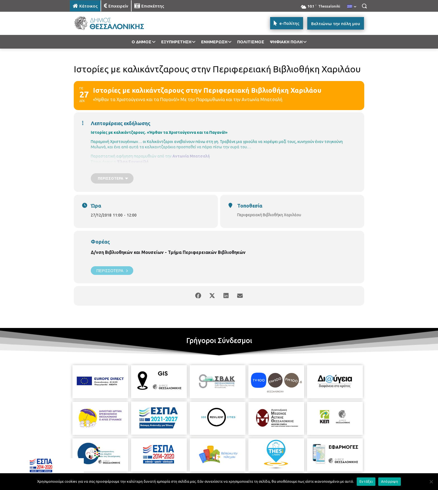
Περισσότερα (112, 270)
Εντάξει (366, 481)
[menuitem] (352, 6)
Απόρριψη (389, 481)
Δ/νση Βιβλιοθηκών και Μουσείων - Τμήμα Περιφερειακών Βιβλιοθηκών (168, 252)
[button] (364, 6)
